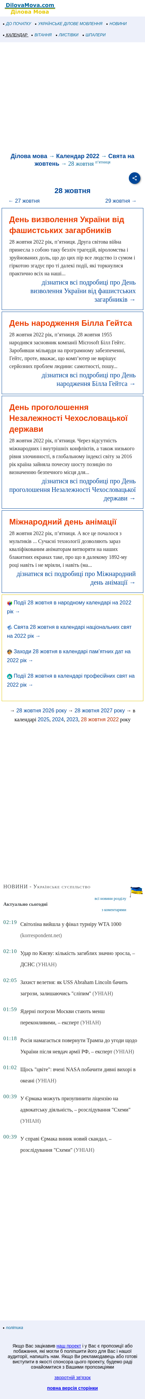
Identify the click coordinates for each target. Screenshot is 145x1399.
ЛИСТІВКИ (67, 35)
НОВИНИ (117, 23)
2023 (72, 719)
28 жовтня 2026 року (41, 710)
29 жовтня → (121, 201)
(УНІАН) (46, 964)
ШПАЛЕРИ (94, 35)
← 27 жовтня (24, 201)
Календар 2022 (77, 156)
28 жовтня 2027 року (100, 710)
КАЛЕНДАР (15, 35)
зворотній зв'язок (72, 1377)
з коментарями (114, 909)
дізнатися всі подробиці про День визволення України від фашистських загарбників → (83, 291)
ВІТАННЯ (42, 35)
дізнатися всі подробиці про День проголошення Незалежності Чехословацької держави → (72, 489)
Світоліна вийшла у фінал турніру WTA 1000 (70, 924)
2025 (44, 719)
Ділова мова (29, 156)
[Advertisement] (72, 98)
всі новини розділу (111, 898)
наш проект (68, 1345)
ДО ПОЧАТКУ (17, 23)
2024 (58, 719)
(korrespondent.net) (41, 935)
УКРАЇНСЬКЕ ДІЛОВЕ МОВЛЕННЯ (68, 23)
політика (13, 1327)
